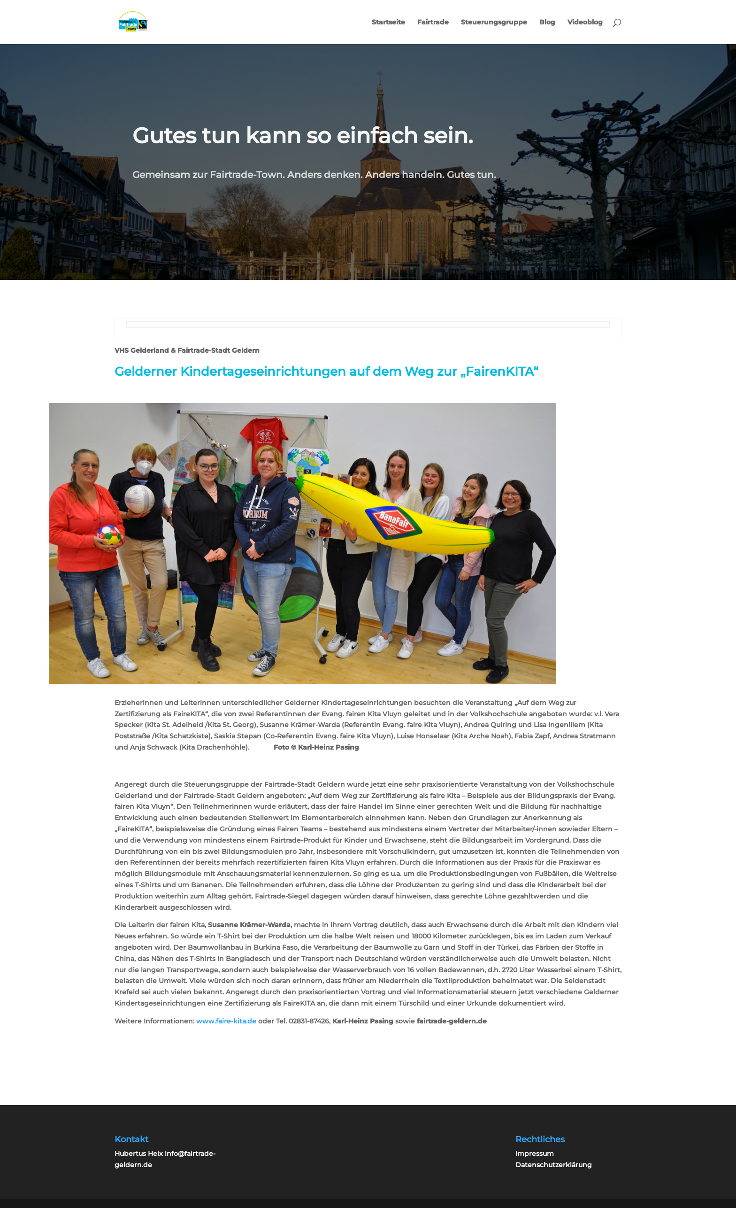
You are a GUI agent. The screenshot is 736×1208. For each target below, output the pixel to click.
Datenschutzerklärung (553, 1165)
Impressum (534, 1153)
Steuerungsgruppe (494, 22)
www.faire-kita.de (226, 1021)
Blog (547, 22)
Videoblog (585, 22)
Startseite (388, 22)
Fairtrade (433, 22)
